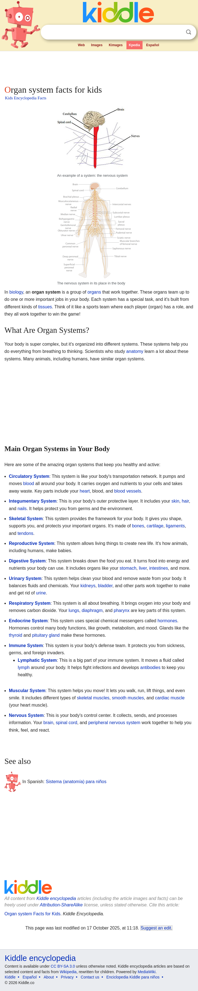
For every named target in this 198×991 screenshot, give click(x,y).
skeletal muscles (93, 697)
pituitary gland (46, 635)
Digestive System (27, 561)
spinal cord (66, 722)
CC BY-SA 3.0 (63, 966)
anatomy (134, 351)
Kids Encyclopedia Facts (25, 98)
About (49, 977)
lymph (24, 667)
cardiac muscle (170, 697)
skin (175, 501)
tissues (45, 306)
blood (28, 483)
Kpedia (134, 45)
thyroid (15, 635)
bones (138, 525)
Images (96, 45)
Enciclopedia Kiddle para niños (132, 977)
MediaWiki (147, 972)
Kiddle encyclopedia (56, 898)
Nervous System (26, 715)
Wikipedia (68, 972)
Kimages (116, 45)
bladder (105, 585)
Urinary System (25, 578)
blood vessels (127, 491)
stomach (128, 568)
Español (152, 45)
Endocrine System (28, 620)
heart (85, 491)
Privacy (67, 977)
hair (185, 501)
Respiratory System (29, 603)
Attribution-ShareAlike (61, 905)
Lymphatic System (37, 660)
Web (81, 45)
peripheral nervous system (114, 722)
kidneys (87, 585)
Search (188, 32)
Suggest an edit (156, 928)
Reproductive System (31, 543)
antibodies (150, 667)
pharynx (122, 610)
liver (143, 568)
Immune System (26, 645)
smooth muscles (128, 697)
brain (49, 722)
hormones (167, 620)
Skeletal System (26, 518)
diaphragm (92, 610)
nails (22, 508)
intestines (158, 568)
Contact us (90, 977)
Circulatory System (29, 476)
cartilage (155, 525)
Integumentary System (33, 501)
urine (41, 593)
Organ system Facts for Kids (32, 913)
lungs (73, 610)
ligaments (175, 525)
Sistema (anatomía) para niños (76, 781)
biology (16, 292)
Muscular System (27, 690)
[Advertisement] (99, 66)
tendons (25, 533)
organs (94, 292)
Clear (177, 32)
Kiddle (10, 977)
